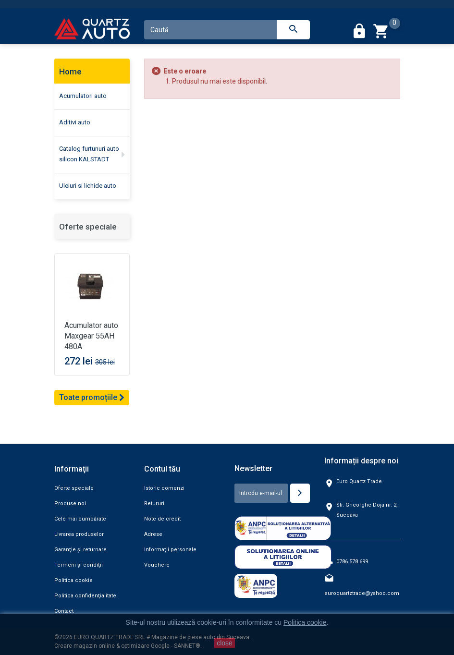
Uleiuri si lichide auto (87, 185)
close (225, 643)
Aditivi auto (74, 122)
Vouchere (157, 565)
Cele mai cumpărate (80, 519)
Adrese (153, 534)
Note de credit (162, 519)
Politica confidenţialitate (85, 596)
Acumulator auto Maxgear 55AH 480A (91, 336)
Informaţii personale (170, 549)
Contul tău (162, 468)
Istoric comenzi (164, 488)
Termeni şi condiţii (78, 565)
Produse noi (70, 503)
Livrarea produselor (79, 534)
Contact (64, 611)
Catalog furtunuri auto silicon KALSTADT (89, 154)
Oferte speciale (88, 226)
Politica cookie (73, 580)
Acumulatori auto (83, 95)
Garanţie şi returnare (80, 549)
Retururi (154, 503)
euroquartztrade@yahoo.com (361, 593)
